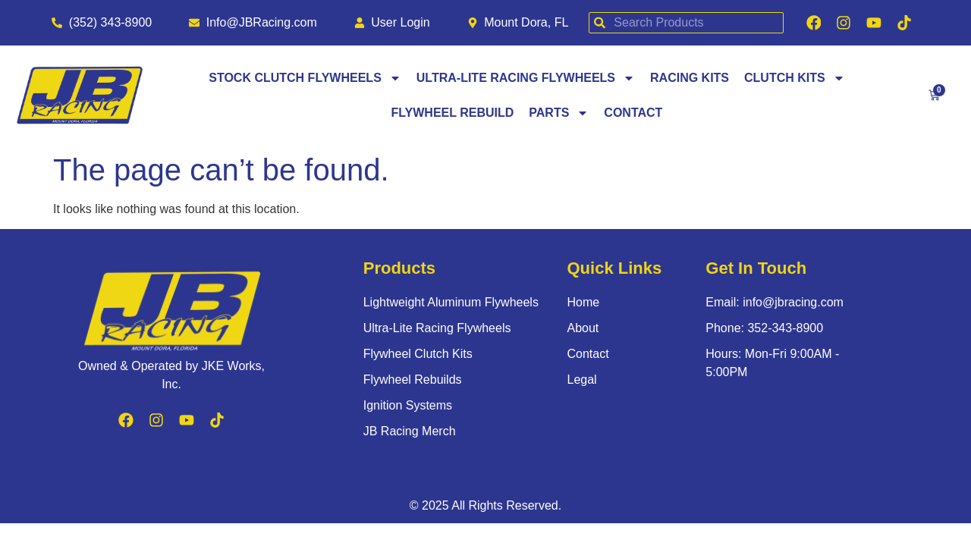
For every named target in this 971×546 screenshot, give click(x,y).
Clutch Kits (794, 79)
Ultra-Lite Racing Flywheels (525, 79)
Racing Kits (689, 79)
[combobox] (683, 23)
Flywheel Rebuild (452, 114)
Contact (633, 114)
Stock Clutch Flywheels (305, 79)
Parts (559, 114)
